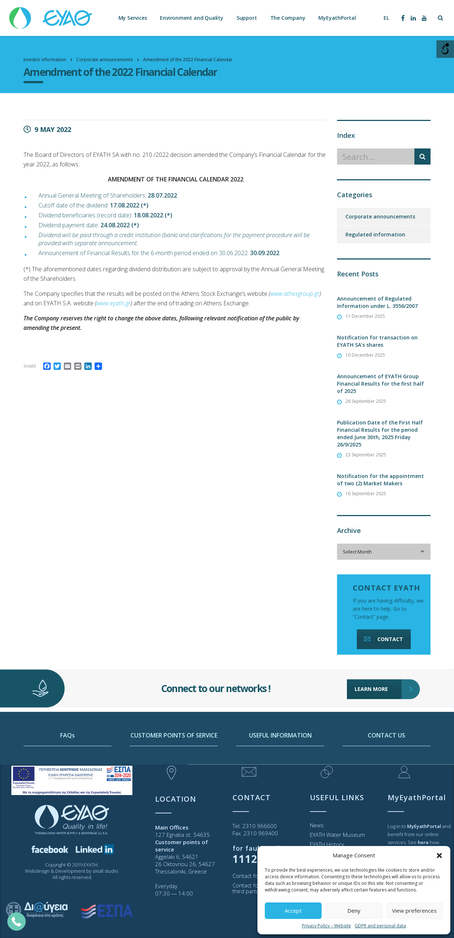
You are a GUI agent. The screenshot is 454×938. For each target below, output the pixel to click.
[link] (51, 14)
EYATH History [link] (327, 844)
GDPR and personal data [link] (380, 926)
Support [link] (247, 18)
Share (29, 366)
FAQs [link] (67, 759)
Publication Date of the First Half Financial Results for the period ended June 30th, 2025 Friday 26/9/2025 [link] (380, 433)
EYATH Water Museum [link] (337, 835)
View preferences (414, 910)
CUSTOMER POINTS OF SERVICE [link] (174, 759)
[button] (439, 855)
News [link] (317, 825)
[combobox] (384, 552)
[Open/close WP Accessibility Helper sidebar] (445, 49)
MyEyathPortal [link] (337, 18)
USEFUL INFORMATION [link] (280, 759)
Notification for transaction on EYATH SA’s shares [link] (377, 341)
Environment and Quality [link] (191, 18)
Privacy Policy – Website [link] (326, 926)
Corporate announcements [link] (380, 216)
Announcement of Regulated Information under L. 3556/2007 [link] (377, 302)
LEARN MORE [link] (378, 672)
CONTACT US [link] (386, 759)
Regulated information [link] (375, 234)
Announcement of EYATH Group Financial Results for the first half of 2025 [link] (380, 383)
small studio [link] (105, 871)
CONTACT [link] (383, 639)
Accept (293, 910)
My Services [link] (132, 18)
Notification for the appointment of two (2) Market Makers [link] (380, 479)
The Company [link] (287, 18)
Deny (353, 910)
